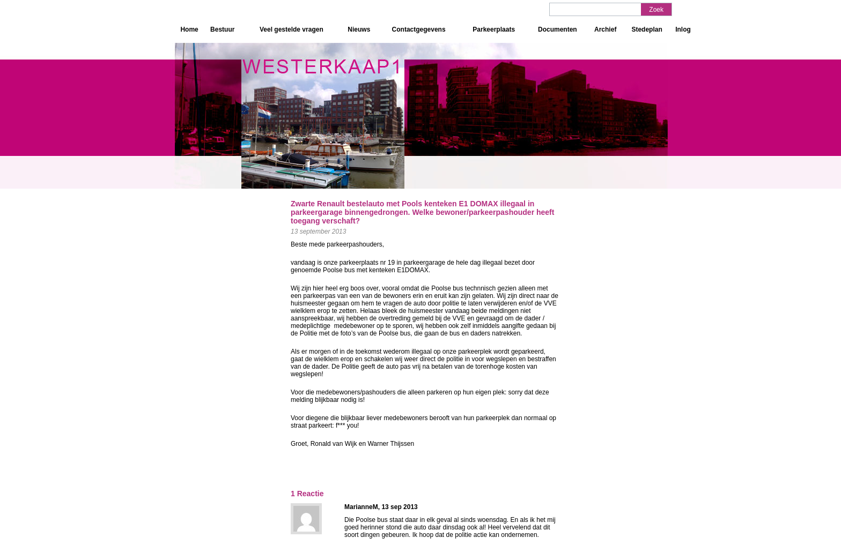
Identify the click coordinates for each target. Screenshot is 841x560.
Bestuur (222, 29)
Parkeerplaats (494, 29)
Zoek (656, 9)
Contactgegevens (419, 29)
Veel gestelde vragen (291, 29)
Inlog (683, 29)
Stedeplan (646, 29)
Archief (605, 29)
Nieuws (359, 29)
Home (189, 29)
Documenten (557, 29)
